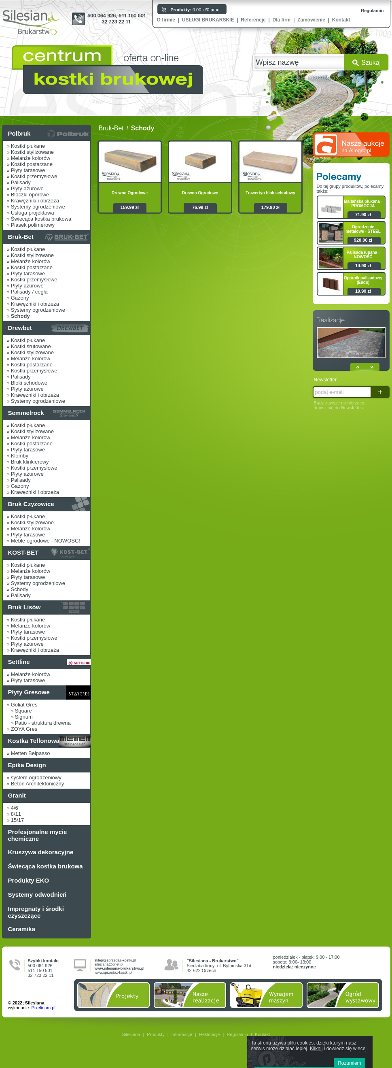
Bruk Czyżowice (31, 503)
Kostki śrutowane (31, 346)
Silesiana (131, 1034)
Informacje (182, 1034)
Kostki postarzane (32, 164)
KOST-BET (23, 552)
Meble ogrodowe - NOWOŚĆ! (45, 541)
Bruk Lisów (24, 607)
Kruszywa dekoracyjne (41, 852)
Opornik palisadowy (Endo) (363, 280)
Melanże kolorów (31, 158)
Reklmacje (209, 1034)
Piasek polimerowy (33, 225)
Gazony (20, 298)
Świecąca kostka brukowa (41, 219)
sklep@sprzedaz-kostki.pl (115, 960)
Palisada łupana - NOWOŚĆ (363, 254)
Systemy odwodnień (37, 894)
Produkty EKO (28, 880)
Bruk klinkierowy (30, 462)
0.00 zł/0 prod (195, 9)
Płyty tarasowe (28, 170)
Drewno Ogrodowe (130, 193)
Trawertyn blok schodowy (270, 193)
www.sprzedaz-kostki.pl (114, 972)
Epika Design (27, 765)
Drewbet (20, 327)
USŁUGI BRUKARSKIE (208, 20)
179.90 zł (270, 207)
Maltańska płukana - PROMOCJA (363, 203)
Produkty (155, 1034)
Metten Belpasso (30, 753)
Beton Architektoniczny (37, 784)
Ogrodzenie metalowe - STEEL (363, 229)
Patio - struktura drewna (43, 723)
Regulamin (372, 10)
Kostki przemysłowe (34, 176)
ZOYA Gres (24, 729)
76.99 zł (200, 207)
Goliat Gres (24, 705)
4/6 (14, 808)
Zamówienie (311, 20)
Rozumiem (349, 1063)
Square (23, 711)
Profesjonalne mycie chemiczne (37, 835)
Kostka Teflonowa (33, 740)
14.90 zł (363, 265)
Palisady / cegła (29, 292)
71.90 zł (363, 214)
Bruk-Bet (21, 236)
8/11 (16, 814)
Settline (19, 661)
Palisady (21, 182)
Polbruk (19, 133)
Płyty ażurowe (27, 188)
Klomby (19, 456)
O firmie (166, 20)
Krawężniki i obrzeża (35, 201)
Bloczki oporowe (30, 194)
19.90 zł (363, 291)
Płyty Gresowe (29, 692)
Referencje (253, 20)
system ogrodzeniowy (36, 777)
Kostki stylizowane (32, 152)
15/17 (17, 820)
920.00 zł (363, 240)
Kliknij (316, 1048)
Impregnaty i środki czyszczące (36, 912)
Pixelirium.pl (43, 1007)
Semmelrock (26, 412)
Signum (24, 717)
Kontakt (341, 20)
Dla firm (282, 20)
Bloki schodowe (29, 383)
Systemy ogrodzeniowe (38, 207)
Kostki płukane (28, 146)
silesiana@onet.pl (109, 964)
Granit (17, 795)
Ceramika (22, 928)
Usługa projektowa (32, 213)
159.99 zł (130, 207)
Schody (19, 589)
